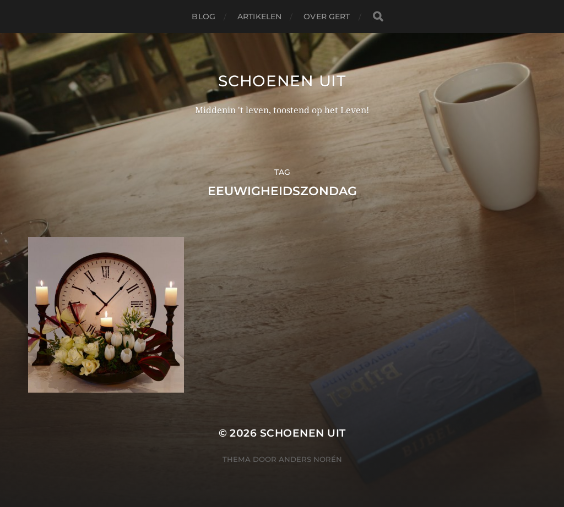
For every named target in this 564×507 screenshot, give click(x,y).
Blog (203, 16)
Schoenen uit (281, 80)
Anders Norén (310, 459)
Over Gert (326, 16)
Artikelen (259, 16)
